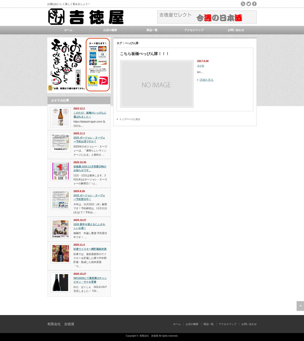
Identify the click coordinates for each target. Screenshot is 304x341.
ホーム (68, 30)
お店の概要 (110, 30)
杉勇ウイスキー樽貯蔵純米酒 (89, 249)
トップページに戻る (129, 119)
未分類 (200, 66)
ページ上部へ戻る (300, 306)
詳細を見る (206, 79)
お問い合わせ (236, 30)
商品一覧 (152, 30)
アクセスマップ (194, 30)
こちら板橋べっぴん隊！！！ (144, 54)
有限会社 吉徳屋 (60, 324)
